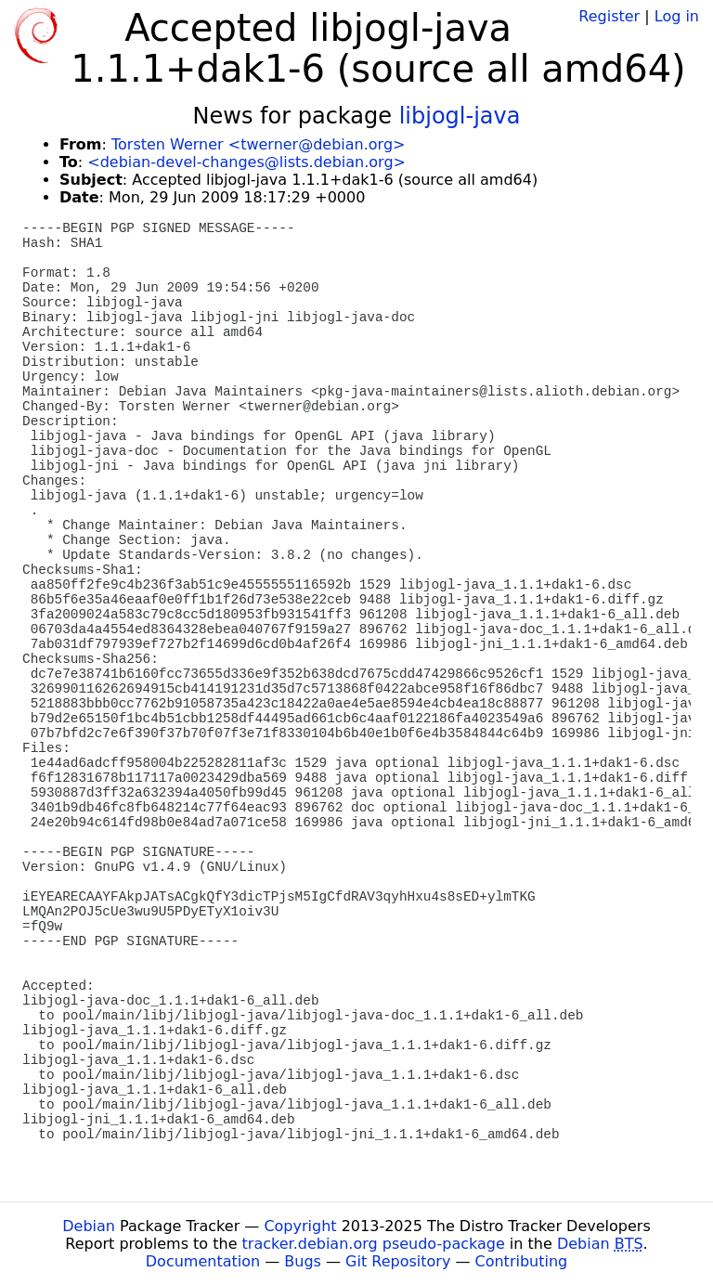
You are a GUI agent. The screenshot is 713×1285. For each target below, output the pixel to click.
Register (609, 16)
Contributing (521, 1261)
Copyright (300, 1226)
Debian (88, 1226)
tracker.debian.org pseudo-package (373, 1244)
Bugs (302, 1261)
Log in (677, 16)
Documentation (203, 1261)
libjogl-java (460, 116)
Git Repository (397, 1261)
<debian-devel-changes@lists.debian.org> (246, 162)
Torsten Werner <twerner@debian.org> (258, 144)
